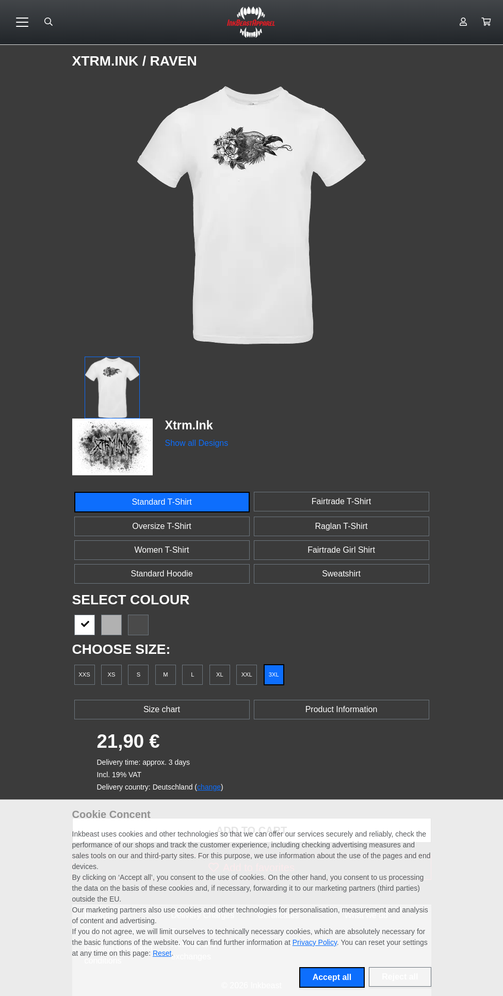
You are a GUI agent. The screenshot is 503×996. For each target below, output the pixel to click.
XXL (246, 674)
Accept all (332, 977)
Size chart (161, 709)
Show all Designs (197, 443)
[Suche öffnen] (48, 22)
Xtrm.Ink (107, 61)
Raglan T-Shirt (341, 526)
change (209, 787)
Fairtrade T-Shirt (341, 501)
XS (111, 674)
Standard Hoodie (161, 573)
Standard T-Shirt (161, 501)
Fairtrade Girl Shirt (341, 549)
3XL (274, 674)
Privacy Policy (315, 942)
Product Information (341, 709)
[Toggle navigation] (22, 22)
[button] (486, 22)
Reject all (400, 976)
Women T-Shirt (161, 549)
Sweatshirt (341, 573)
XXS (84, 674)
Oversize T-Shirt (161, 526)
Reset (162, 953)
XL (219, 674)
